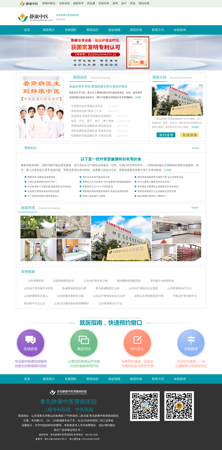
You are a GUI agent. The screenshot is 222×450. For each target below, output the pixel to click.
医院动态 (92, 29)
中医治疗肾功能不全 (185, 296)
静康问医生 (49, 3)
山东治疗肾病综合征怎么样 (109, 296)
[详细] (138, 97)
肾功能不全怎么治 (34, 303)
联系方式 (158, 29)
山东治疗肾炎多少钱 (96, 280)
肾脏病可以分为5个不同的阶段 (97, 186)
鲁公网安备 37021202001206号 (84, 439)
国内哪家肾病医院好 (129, 280)
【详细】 (168, 170)
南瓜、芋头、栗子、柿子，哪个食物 (92, 121)
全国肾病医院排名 (63, 280)
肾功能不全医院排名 (162, 280)
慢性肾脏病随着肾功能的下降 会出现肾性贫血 (160, 177)
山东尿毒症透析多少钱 (70, 296)
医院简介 (49, 29)
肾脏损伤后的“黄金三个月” (87, 111)
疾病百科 (104, 3)
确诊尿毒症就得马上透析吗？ (152, 196)
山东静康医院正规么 (36, 296)
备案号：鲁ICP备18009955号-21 (51, 439)
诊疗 (124, 3)
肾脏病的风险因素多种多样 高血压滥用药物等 (105, 191)
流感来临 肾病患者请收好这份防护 (91, 116)
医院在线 (144, 3)
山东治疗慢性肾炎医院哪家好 (71, 303)
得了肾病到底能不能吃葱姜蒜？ (43, 196)
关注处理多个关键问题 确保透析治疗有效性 (49, 186)
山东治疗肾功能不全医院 (38, 288)
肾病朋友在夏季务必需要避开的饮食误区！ (159, 186)
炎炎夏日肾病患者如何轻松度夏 (43, 191)
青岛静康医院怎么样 (108, 288)
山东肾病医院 (36, 280)
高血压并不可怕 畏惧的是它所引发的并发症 (98, 86)
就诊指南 (114, 29)
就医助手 (78, 3)
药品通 (91, 3)
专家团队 (71, 29)
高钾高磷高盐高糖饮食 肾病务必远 (91, 125)
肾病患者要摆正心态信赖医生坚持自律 (156, 191)
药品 (132, 3)
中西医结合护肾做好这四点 (87, 106)
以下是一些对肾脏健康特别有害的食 (111, 159)
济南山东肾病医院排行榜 (148, 296)
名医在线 (64, 3)
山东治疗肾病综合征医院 (143, 288)
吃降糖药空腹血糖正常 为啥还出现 (91, 135)
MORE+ (196, 148)
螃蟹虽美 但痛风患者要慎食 (41, 177)
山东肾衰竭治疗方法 (179, 288)
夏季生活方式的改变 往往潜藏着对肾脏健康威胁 (106, 181)
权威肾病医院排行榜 (74, 288)
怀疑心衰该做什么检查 (93, 196)
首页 (27, 29)
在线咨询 (180, 29)
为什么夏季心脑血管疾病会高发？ (154, 181)
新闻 (115, 3)
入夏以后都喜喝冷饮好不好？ (42, 181)
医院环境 (136, 29)
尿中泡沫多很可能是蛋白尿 (96, 177)
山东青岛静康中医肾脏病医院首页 (30, 4)
